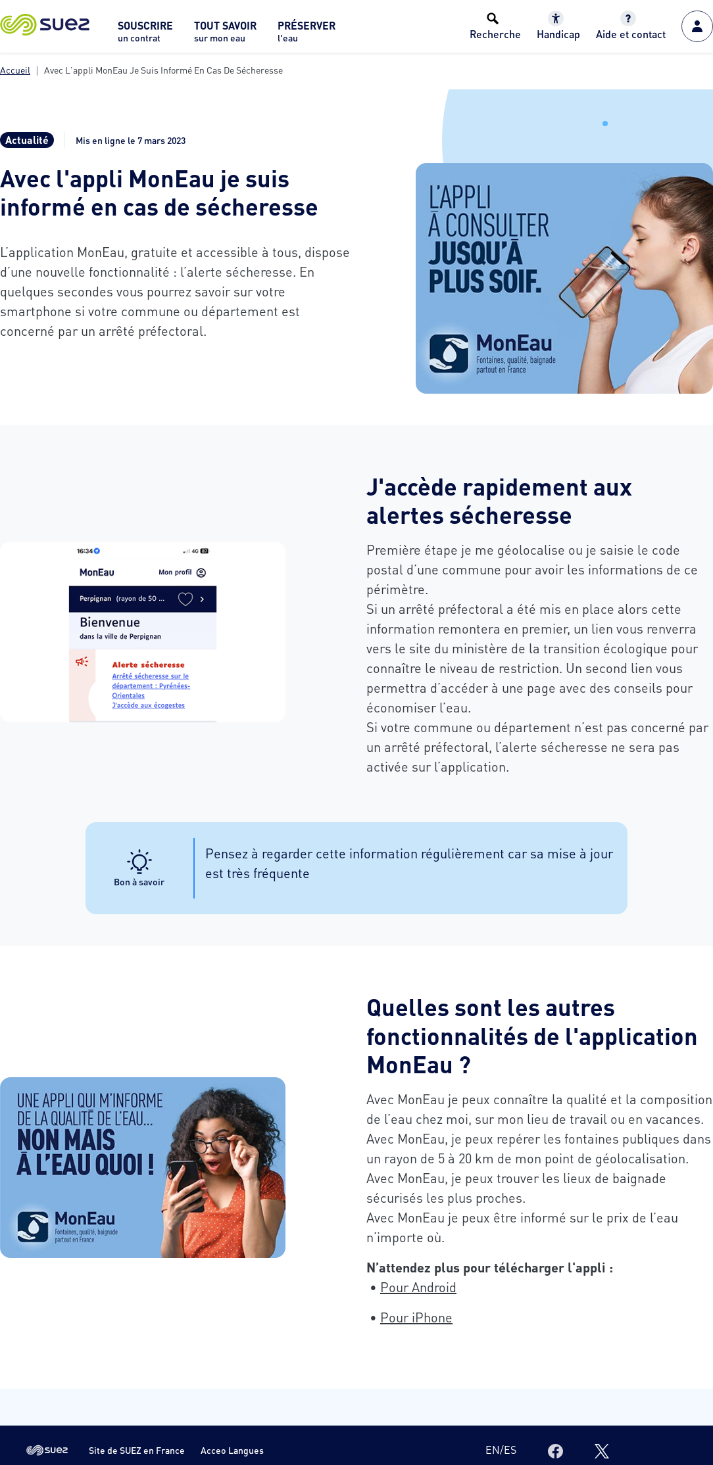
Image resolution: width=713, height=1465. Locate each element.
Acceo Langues (232, 1450)
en (492, 1449)
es (510, 1449)
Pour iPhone (416, 1317)
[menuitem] (145, 35)
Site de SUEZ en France (137, 1450)
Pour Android (418, 1286)
